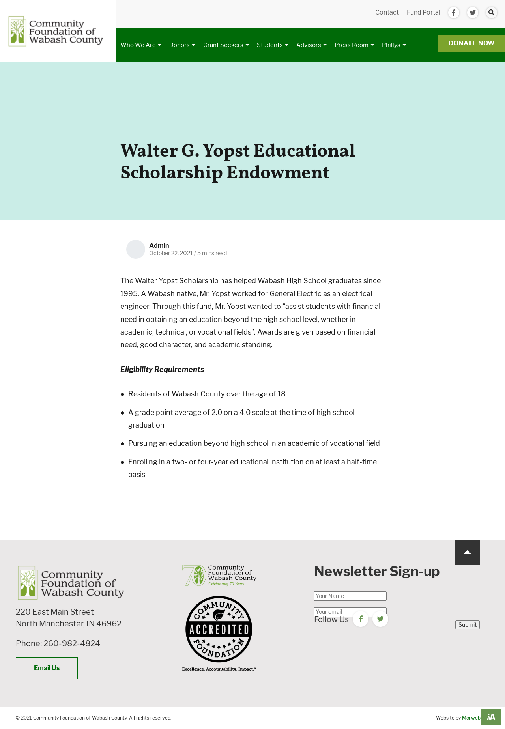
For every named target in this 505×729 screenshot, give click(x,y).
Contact (387, 12)
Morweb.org (475, 718)
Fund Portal (423, 12)
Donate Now (472, 43)
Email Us (47, 668)
